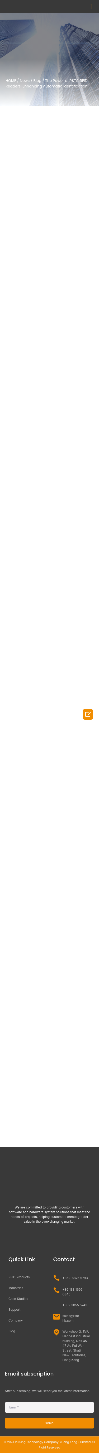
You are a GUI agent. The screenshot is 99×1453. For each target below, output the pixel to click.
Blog (37, 80)
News (25, 80)
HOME (11, 80)
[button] (91, 6)
